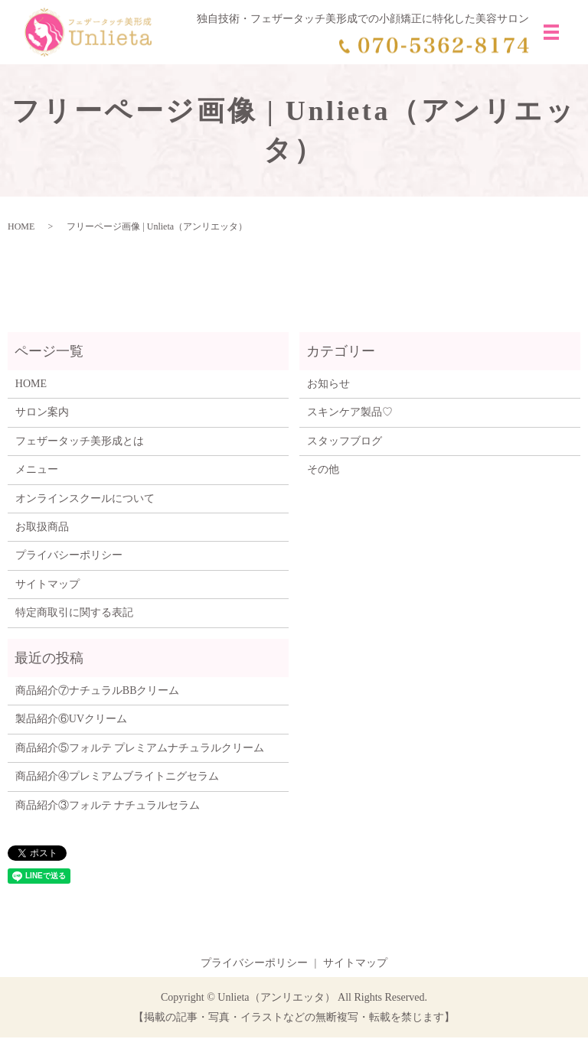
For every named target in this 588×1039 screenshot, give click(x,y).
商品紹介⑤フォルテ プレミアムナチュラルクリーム (140, 749)
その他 (323, 471)
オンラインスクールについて (85, 500)
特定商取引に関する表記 (74, 614)
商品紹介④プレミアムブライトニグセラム (117, 778)
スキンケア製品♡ (350, 414)
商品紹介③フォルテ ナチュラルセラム (108, 807)
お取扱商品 (42, 529)
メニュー (36, 471)
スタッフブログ (344, 443)
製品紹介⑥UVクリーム (71, 721)
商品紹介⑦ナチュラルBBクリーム (97, 693)
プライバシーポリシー (68, 557)
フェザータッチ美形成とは (79, 443)
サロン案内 (42, 414)
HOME (21, 228)
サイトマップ (47, 585)
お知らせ (328, 386)
